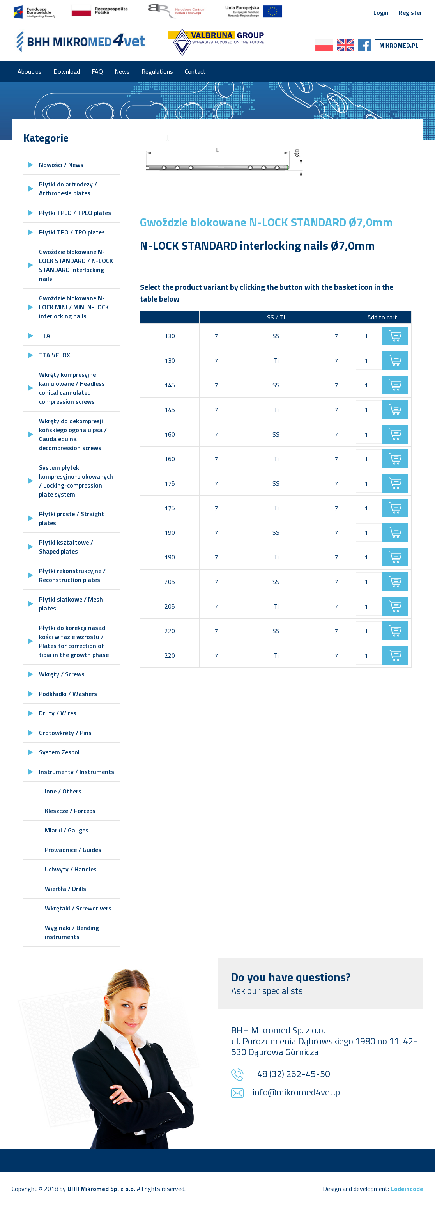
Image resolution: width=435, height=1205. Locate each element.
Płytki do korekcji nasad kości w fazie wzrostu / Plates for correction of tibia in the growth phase (74, 641)
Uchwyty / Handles (71, 869)
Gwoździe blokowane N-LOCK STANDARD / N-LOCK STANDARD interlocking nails (76, 265)
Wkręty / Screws (62, 674)
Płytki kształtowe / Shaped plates (66, 547)
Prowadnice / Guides (73, 849)
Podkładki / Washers (68, 693)
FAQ (97, 71)
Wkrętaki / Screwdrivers (78, 908)
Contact (195, 71)
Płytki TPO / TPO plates (72, 232)
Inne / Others (63, 791)
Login (381, 12)
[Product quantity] (369, 336)
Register (410, 12)
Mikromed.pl (399, 45)
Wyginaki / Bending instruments (72, 932)
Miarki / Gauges (66, 830)
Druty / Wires (57, 713)
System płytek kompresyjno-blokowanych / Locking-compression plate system (76, 481)
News (122, 71)
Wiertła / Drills (65, 888)
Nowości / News (61, 164)
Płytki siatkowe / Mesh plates (71, 604)
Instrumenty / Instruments (76, 771)
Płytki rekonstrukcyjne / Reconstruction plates (72, 575)
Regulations (157, 71)
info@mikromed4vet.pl (297, 1093)
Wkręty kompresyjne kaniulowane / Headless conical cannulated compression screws (72, 388)
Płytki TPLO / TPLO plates (75, 212)
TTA (44, 335)
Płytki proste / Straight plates (71, 518)
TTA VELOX (54, 355)
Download (66, 71)
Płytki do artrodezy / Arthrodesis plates (68, 188)
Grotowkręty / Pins (65, 732)
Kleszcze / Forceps (70, 810)
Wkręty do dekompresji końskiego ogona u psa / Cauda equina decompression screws (73, 434)
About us (30, 71)
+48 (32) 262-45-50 (291, 1074)
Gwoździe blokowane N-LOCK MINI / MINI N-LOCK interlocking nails (74, 307)
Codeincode (407, 1188)
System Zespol (59, 752)
